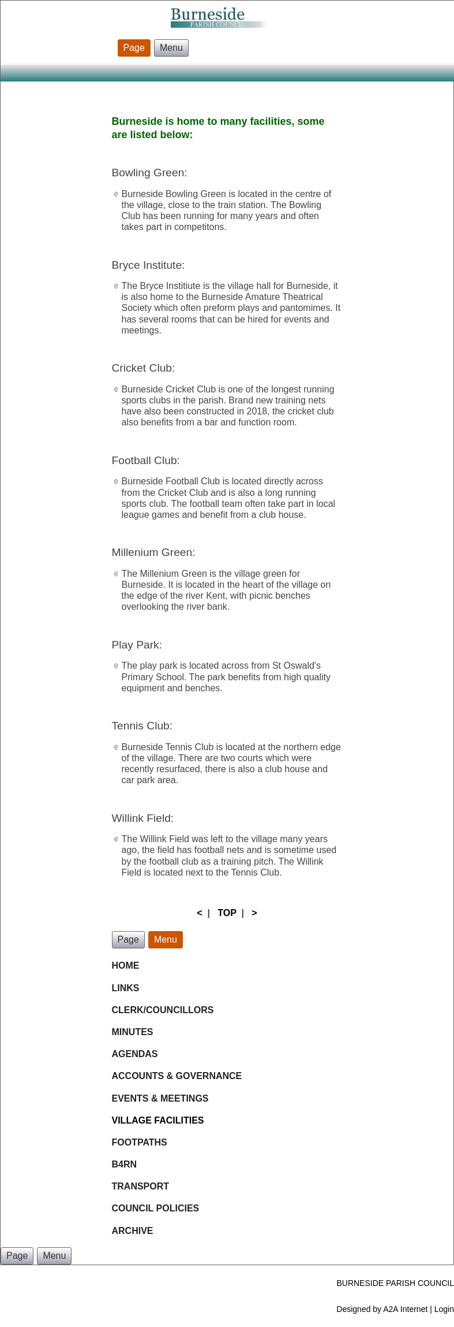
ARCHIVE (132, 1231)
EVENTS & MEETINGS (160, 1098)
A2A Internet (405, 1309)
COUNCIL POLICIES (156, 1208)
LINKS (126, 988)
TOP (226, 913)
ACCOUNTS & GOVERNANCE (178, 1076)
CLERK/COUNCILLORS (163, 1010)
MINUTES (132, 1032)
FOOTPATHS (139, 1142)
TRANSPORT (141, 1186)
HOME (126, 965)
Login (444, 1309)
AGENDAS (135, 1054)
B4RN (124, 1164)
